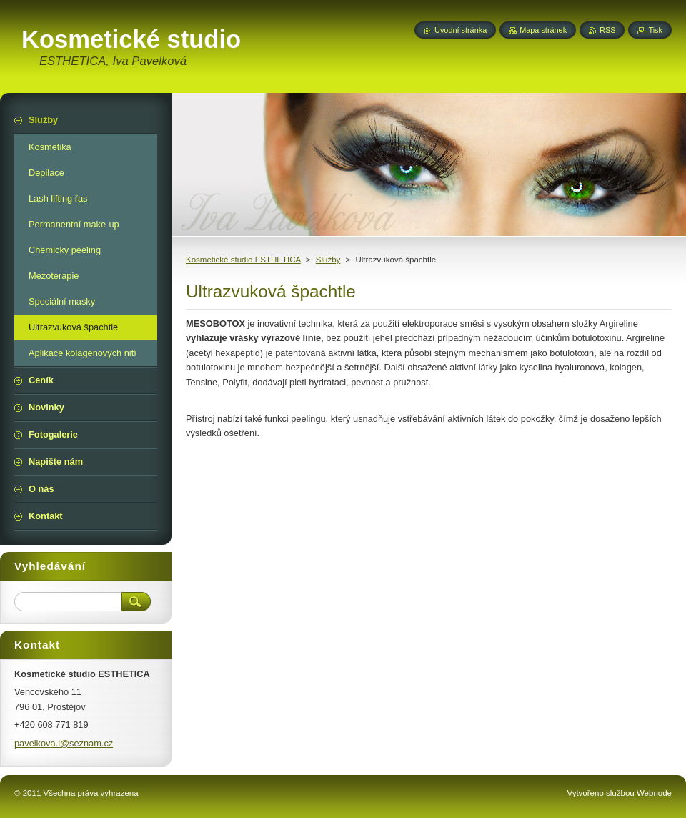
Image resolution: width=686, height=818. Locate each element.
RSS (607, 30)
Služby (328, 259)
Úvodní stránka (460, 30)
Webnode (654, 793)
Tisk (655, 30)
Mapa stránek (543, 30)
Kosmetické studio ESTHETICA (243, 259)
